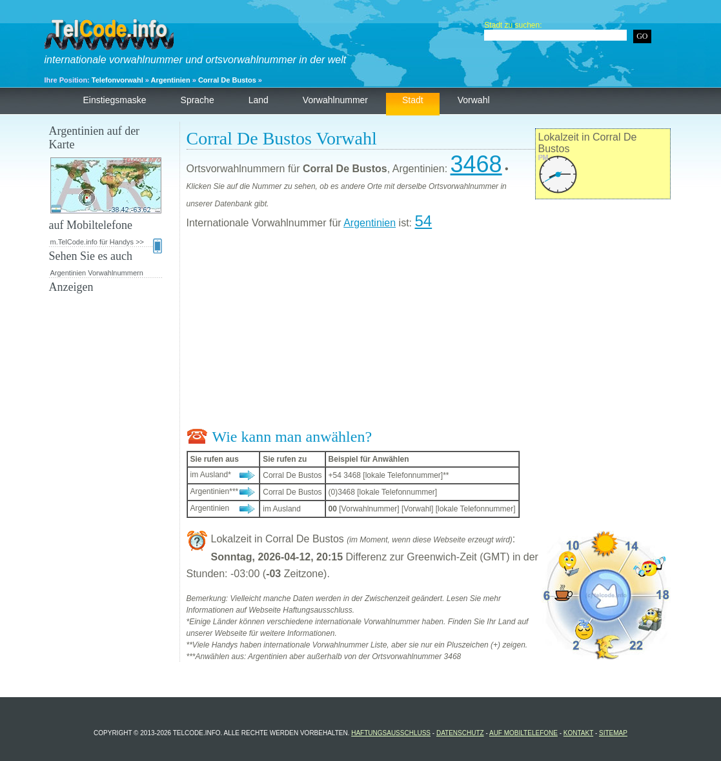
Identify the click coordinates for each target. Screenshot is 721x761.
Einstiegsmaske (115, 100)
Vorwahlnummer (335, 100)
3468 (476, 164)
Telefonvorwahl (117, 80)
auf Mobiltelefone (523, 732)
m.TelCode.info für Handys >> (106, 242)
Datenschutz (460, 732)
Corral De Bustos (227, 80)
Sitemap (613, 732)
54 (423, 221)
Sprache (197, 100)
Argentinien (170, 80)
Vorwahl (474, 100)
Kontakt (578, 732)
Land (259, 100)
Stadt (412, 100)
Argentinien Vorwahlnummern (96, 273)
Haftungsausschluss (391, 732)
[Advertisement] (429, 331)
